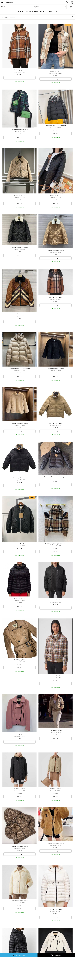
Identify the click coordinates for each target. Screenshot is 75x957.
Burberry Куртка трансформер (55, 544)
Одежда (3, 6)
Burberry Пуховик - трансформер (56, 125)
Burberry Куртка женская (20, 247)
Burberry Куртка (19, 70)
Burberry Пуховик (55, 297)
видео (68, 25)
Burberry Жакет (55, 71)
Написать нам (19, 955)
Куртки (36, 6)
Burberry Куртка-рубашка (20, 129)
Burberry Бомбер (19, 544)
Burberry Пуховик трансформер (55, 477)
